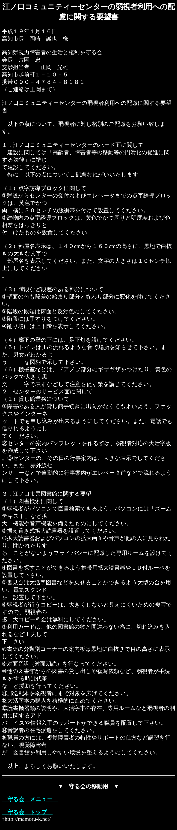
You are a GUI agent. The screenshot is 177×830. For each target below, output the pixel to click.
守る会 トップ (27, 812)
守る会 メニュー (30, 799)
